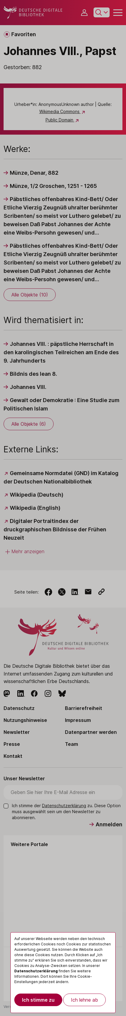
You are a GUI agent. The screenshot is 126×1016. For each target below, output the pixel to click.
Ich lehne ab (84, 1000)
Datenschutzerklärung (36, 971)
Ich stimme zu (38, 1000)
